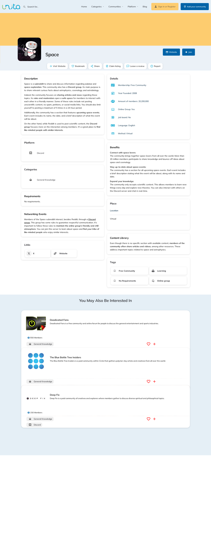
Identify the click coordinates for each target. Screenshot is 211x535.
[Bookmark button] (148, 344)
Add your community (195, 6)
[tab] (148, 211)
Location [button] (114, 210)
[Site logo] (11, 6)
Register (172, 6)
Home (84, 6)
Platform (132, 6)
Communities (115, 6)
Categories (96, 6)
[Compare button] (154, 344)
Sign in (161, 6)
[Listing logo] (29, 49)
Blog (145, 6)
